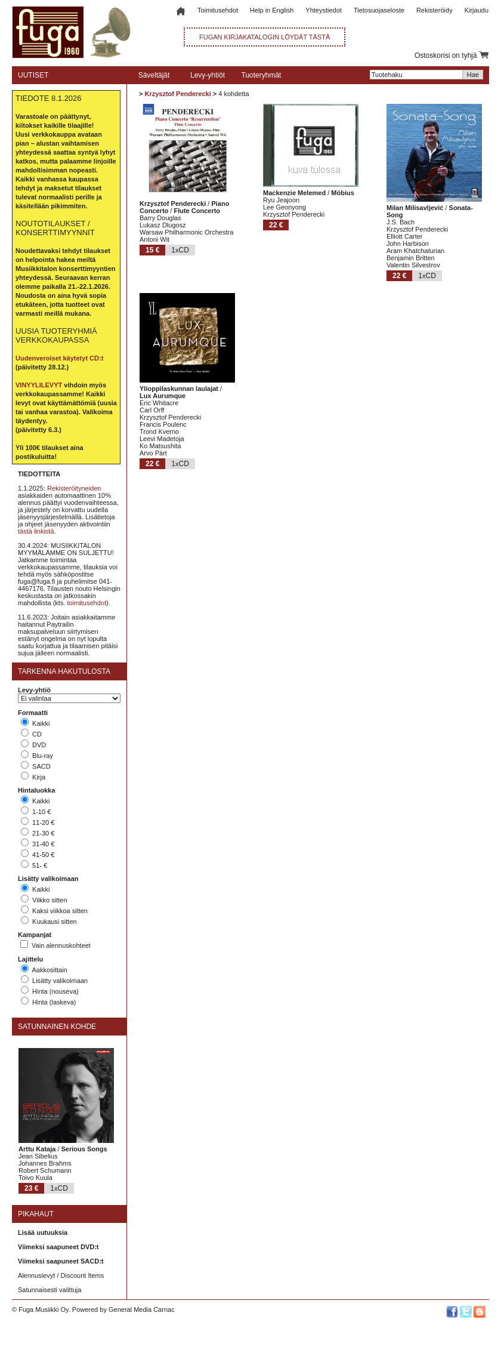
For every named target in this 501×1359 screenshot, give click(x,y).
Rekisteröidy (434, 10)
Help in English (271, 10)
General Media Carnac (142, 1309)
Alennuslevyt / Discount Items (61, 1275)
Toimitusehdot (217, 10)
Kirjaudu (476, 10)
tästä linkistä (36, 531)
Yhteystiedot (323, 10)
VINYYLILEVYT (39, 385)
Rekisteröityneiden (74, 488)
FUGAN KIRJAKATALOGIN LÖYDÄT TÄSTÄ (264, 37)
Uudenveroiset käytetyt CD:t (59, 358)
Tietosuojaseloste (379, 10)
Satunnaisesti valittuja (49, 1289)
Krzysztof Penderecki (177, 93)
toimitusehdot (86, 602)
